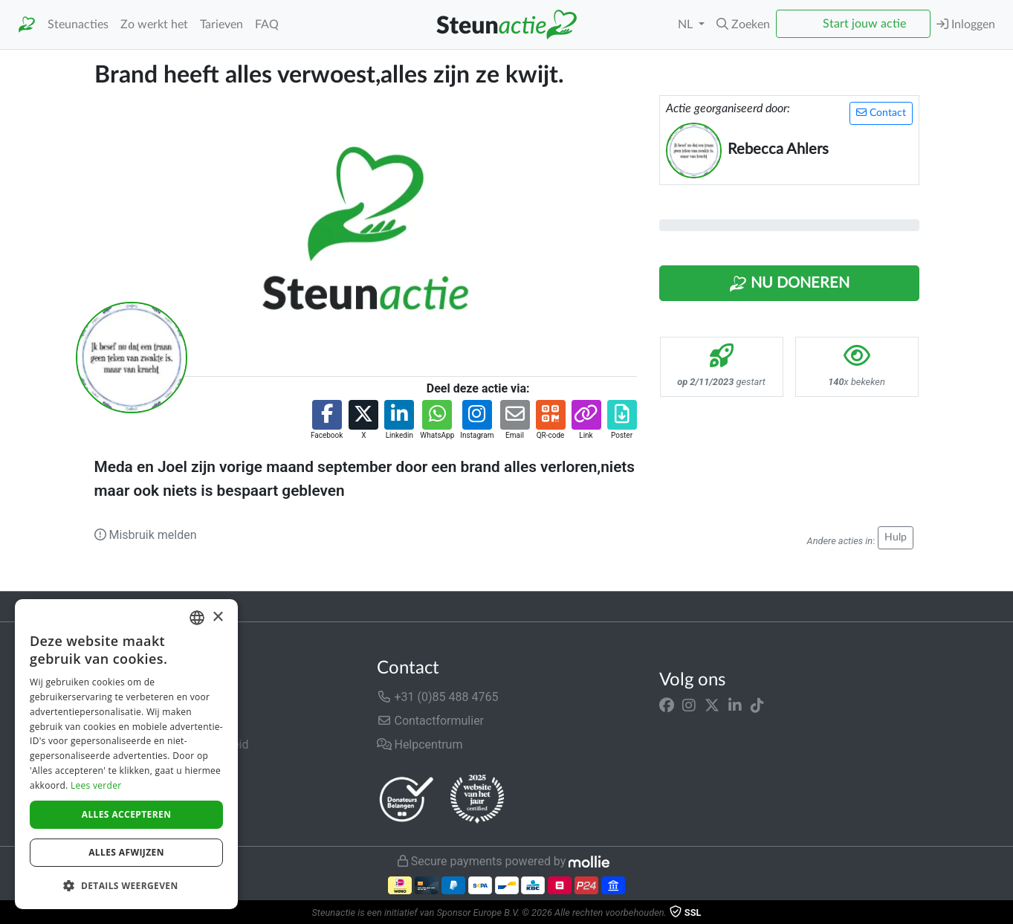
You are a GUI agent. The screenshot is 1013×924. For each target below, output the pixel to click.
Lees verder (96, 785)
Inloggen (965, 24)
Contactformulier (431, 721)
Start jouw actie (864, 24)
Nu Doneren (789, 284)
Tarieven (221, 24)
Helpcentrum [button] (420, 744)
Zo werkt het (154, 24)
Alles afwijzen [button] (126, 852)
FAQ (267, 24)
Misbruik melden (145, 535)
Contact (881, 112)
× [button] (217, 617)
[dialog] (126, 754)
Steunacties (78, 24)
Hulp (895, 537)
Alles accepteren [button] (127, 814)
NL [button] (687, 24)
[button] (743, 24)
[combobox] (197, 617)
